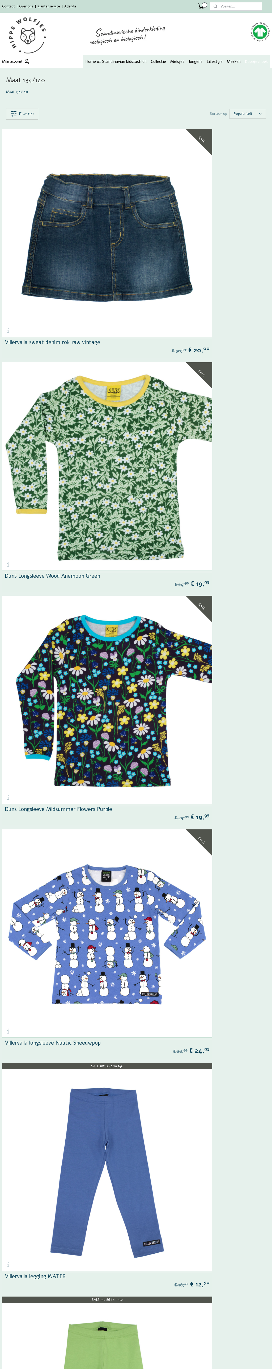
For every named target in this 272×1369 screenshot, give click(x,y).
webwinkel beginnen (151, 1359)
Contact (8, 6)
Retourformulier (15, 1256)
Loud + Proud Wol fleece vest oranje (48, 729)
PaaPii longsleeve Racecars (173, 884)
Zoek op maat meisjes (110, 1256)
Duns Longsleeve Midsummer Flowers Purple (58, 419)
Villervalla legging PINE (168, 574)
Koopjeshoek (256, 61)
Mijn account (16, 61)
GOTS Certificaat (16, 1279)
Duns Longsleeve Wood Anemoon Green (188, 264)
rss (132, 1359)
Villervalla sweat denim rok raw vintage (52, 264)
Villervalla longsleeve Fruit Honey (45, 1039)
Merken (234, 61)
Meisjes (177, 61)
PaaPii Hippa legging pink (35, 884)
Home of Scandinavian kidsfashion (116, 61)
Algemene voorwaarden (20, 1262)
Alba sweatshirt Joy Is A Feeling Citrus (187, 729)
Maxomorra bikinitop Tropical (41, 1194)
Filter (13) (22, 114)
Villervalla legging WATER (35, 574)
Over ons (26, 6)
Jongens (195, 61)
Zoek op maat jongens (110, 1262)
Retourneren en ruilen (19, 1245)
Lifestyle (215, 61)
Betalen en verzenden (19, 1240)
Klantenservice (48, 6)
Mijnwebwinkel (195, 1359)
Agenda (70, 6)
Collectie (158, 61)
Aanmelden (15, 1317)
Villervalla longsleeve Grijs (171, 1039)
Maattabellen (12, 1273)
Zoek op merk (103, 1267)
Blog (5, 1284)
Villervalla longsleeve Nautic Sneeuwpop (189, 419)
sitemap (122, 1359)
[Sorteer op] (248, 113)
